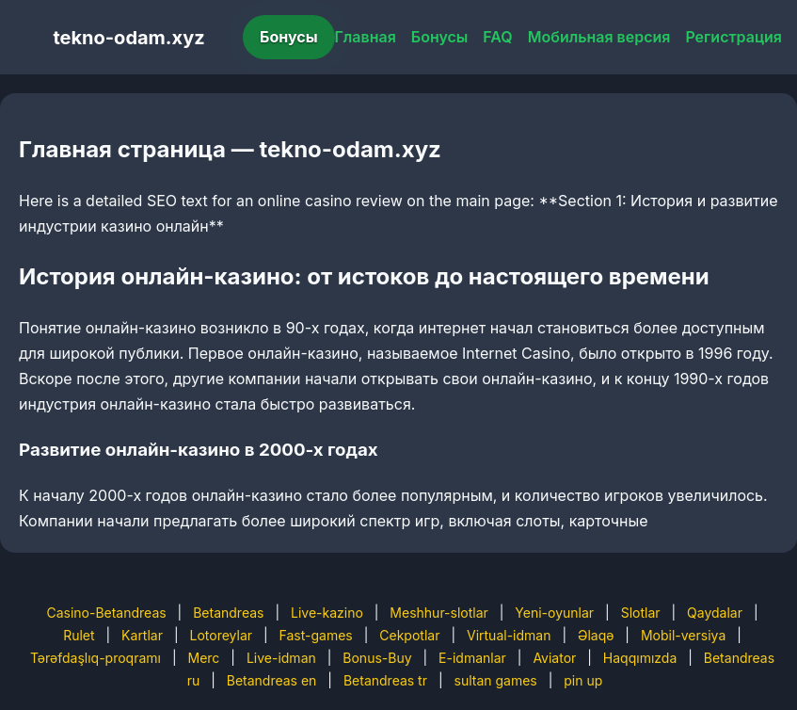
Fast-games (316, 635)
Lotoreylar (221, 635)
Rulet (78, 635)
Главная (365, 36)
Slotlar (641, 613)
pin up (583, 680)
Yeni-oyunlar (554, 613)
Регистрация (733, 36)
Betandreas (228, 613)
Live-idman (281, 658)
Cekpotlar (409, 635)
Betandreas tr (385, 680)
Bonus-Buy (377, 658)
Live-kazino (327, 613)
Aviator (554, 658)
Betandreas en (272, 680)
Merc (204, 658)
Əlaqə (596, 635)
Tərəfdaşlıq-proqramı (95, 658)
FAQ (497, 36)
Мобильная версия (599, 36)
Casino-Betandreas (106, 613)
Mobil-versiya (683, 635)
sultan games (495, 680)
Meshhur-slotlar (438, 613)
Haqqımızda (640, 658)
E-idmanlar (472, 658)
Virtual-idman (508, 635)
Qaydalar (714, 613)
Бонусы (289, 36)
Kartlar (142, 635)
